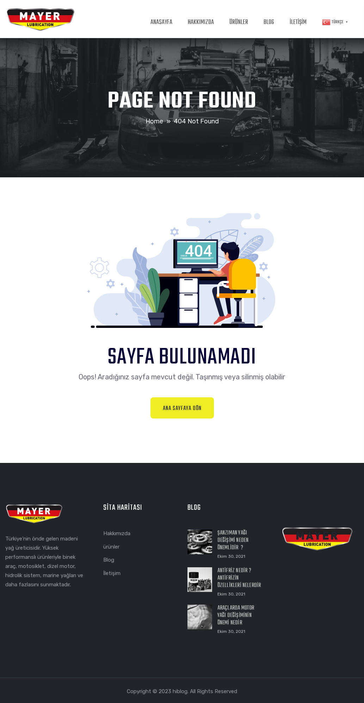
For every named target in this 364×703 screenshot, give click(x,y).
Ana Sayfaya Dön (182, 408)
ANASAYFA (161, 22)
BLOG (269, 22)
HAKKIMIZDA (201, 22)
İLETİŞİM (298, 22)
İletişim (112, 573)
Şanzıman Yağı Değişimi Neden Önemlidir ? (233, 540)
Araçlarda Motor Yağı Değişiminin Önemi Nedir (235, 616)
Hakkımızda (116, 533)
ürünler (111, 547)
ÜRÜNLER (238, 22)
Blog (108, 560)
